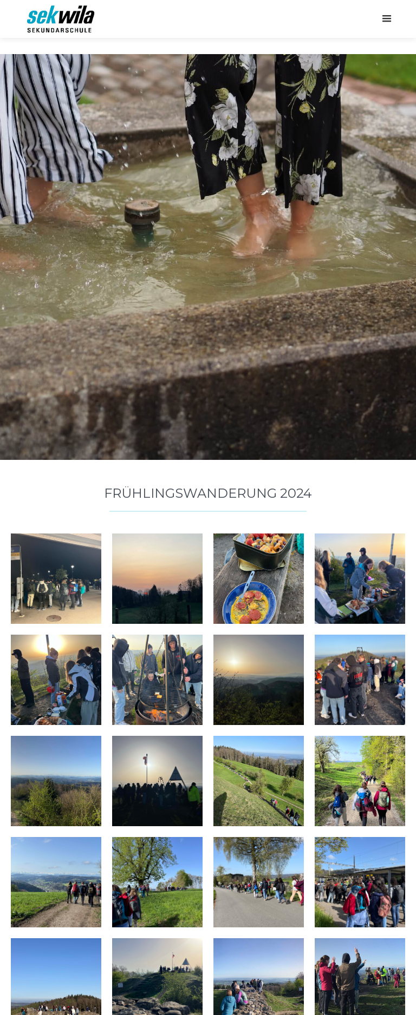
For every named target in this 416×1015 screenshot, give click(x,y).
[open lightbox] (56, 578)
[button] (387, 19)
